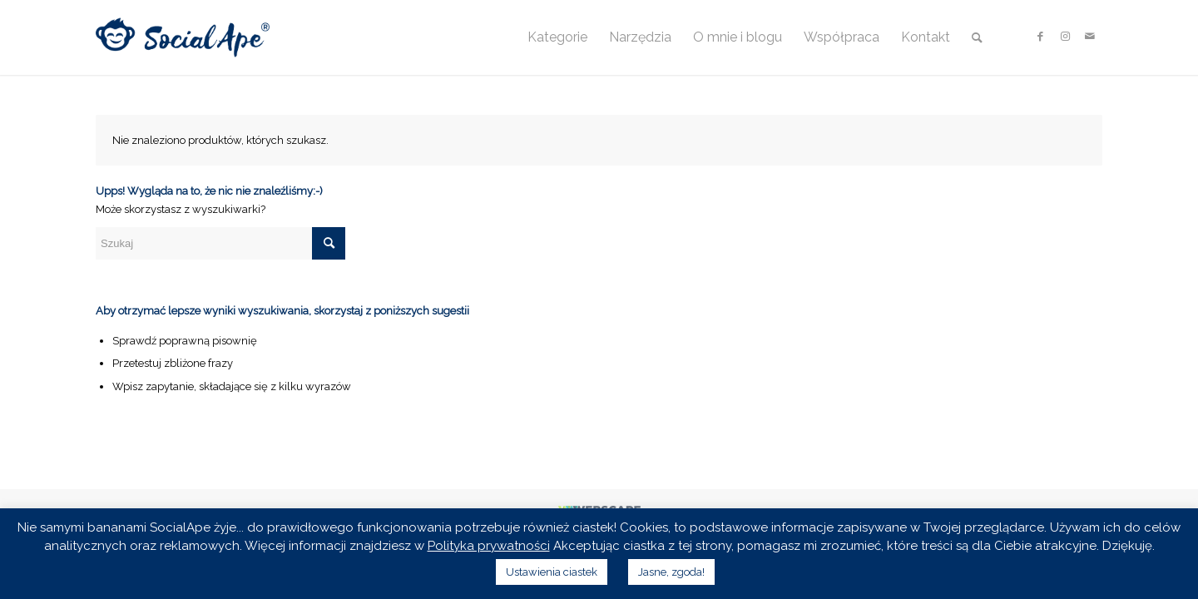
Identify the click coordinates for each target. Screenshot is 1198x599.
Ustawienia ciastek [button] (551, 572)
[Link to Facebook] (1039, 36)
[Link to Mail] (1089, 36)
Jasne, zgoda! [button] (671, 572)
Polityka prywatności (489, 545)
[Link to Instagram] (1064, 36)
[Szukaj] (977, 37)
